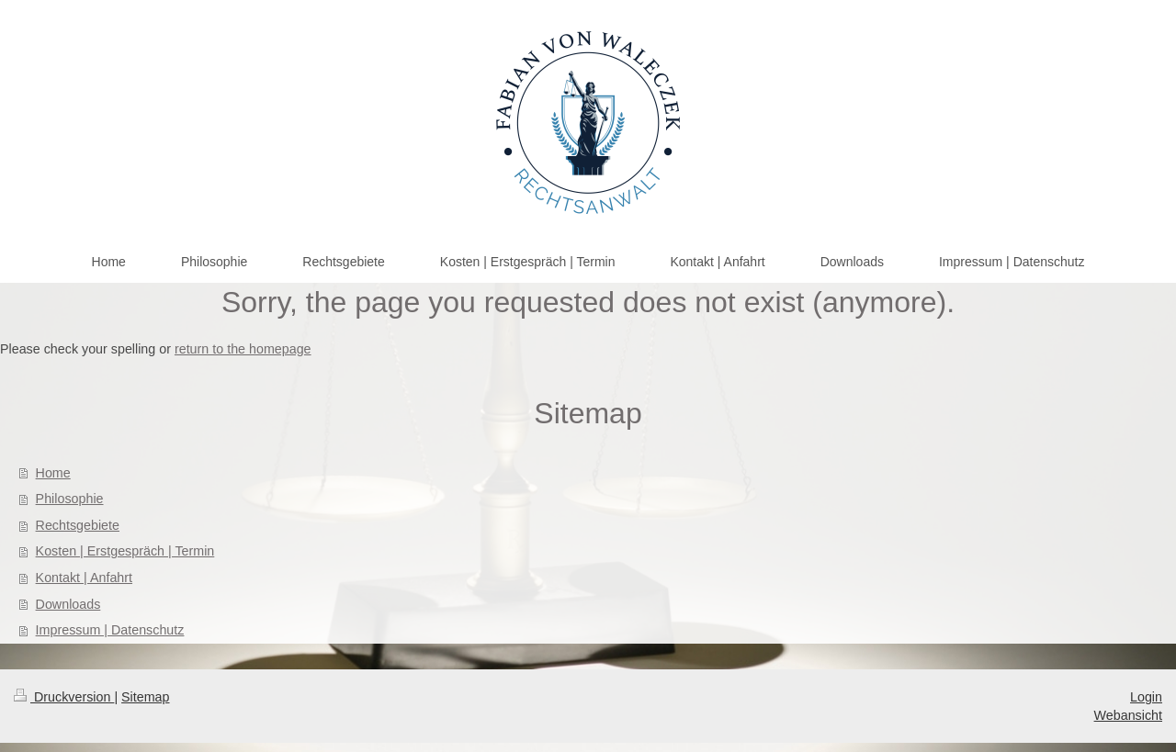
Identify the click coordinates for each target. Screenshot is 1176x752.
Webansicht (1128, 715)
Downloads (68, 604)
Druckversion (64, 697)
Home (53, 473)
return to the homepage (243, 349)
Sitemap (145, 697)
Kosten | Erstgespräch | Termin (125, 551)
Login (1146, 697)
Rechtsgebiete (77, 525)
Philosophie (70, 498)
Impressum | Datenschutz (110, 630)
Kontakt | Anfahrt (84, 577)
